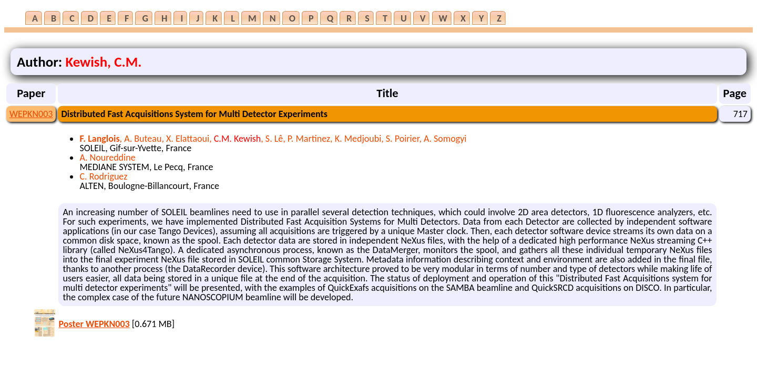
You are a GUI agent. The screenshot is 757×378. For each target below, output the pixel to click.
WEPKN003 (31, 114)
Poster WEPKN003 (93, 324)
